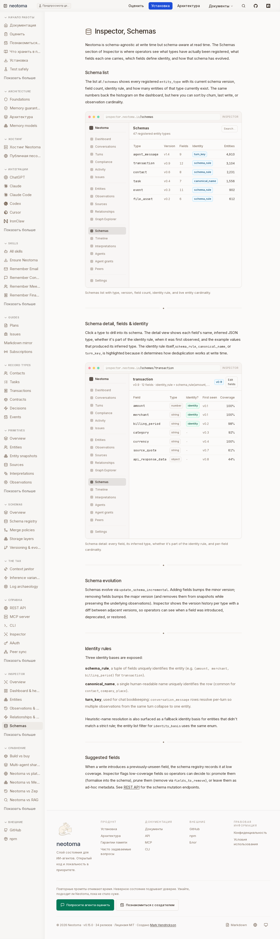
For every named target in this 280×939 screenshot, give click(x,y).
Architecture (17, 91)
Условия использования (246, 841)
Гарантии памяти (114, 842)
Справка (13, 600)
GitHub (195, 829)
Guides (11, 317)
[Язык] (255, 924)
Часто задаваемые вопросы (116, 851)
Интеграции (16, 169)
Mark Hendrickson (163, 925)
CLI (147, 849)
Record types (17, 365)
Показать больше (20, 78)
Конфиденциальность (250, 833)
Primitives (14, 430)
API (147, 836)
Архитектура (188, 6)
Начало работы (19, 17)
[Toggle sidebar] (5, 5)
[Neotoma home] (22, 5)
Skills (11, 243)
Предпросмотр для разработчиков (56, 5)
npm (193, 836)
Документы (221, 6)
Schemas (13, 504)
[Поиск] (243, 5)
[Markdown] (236, 924)
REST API (132, 787)
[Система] (266, 924)
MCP (148, 842)
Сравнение (15, 748)
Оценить (136, 6)
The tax (12, 561)
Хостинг (13, 139)
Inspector (14, 674)
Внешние (13, 822)
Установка (160, 6)
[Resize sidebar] (47, 475)
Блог (193, 842)
